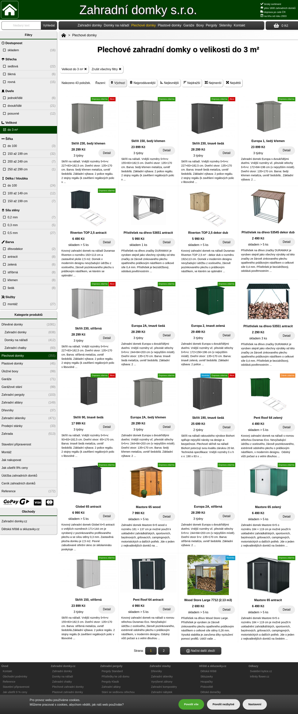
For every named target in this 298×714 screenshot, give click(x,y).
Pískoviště (207, 686)
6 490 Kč (78, 238)
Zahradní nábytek (161, 692)
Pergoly (211, 25)
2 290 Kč (258, 332)
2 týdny (198, 430)
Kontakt (239, 25)
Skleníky (225, 25)
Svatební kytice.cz (261, 671)
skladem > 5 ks (78, 245)
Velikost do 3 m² (74, 69)
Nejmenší (213, 83)
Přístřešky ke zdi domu (115, 676)
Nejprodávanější (142, 83)
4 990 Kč (138, 605)
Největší (233, 83)
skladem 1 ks (138, 245)
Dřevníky (156, 671)
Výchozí (117, 83)
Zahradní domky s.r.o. (138, 10)
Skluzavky (207, 676)
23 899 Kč (138, 147)
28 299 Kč (78, 149)
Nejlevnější (169, 83)
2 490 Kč (258, 238)
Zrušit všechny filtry (106, 69)
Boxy (200, 25)
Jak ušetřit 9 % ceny (15, 692)
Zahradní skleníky (162, 676)
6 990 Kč (78, 512)
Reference (9, 681)
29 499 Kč (198, 331)
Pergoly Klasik (110, 681)
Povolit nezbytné (223, 704)
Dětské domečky (211, 692)
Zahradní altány (111, 686)
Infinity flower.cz (259, 676)
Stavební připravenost (16, 686)
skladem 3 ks (258, 338)
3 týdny (78, 155)
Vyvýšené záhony (161, 681)
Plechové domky (84, 35)
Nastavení (254, 704)
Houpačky (207, 681)
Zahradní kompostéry (164, 686)
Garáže (188, 25)
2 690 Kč (198, 606)
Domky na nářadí (116, 25)
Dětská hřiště (208, 671)
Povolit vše (191, 704)
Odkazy (253, 666)
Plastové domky (169, 25)
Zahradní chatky (62, 681)
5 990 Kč (138, 238)
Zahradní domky (90, 25)
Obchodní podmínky (15, 676)
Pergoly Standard (112, 671)
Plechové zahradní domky (68, 686)
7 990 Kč (138, 513)
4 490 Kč (258, 423)
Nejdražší (191, 83)
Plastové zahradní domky (67, 692)
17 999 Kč (78, 423)
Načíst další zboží (200, 651)
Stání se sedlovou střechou (118, 692)
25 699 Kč (198, 423)
